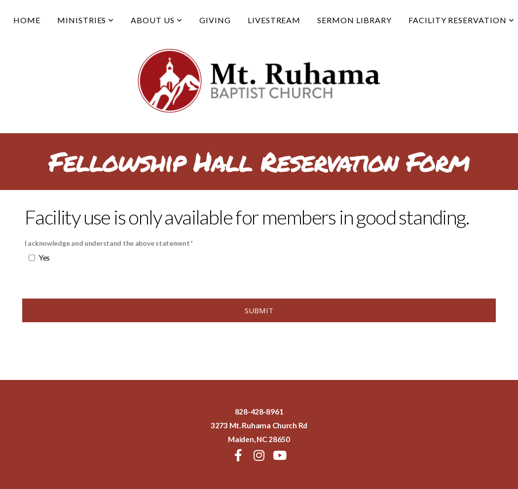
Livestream (274, 20)
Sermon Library (354, 20)
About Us (157, 20)
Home (26, 20)
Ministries (85, 20)
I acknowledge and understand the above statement (107, 243)
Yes (44, 257)
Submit (259, 310)
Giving (215, 20)
